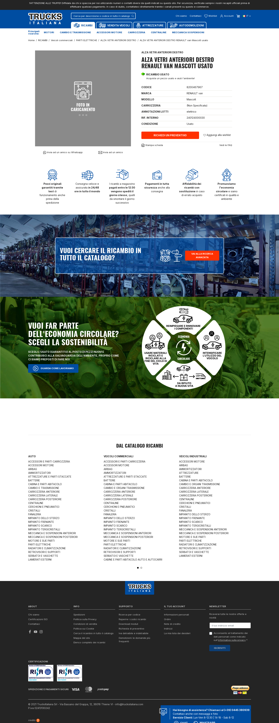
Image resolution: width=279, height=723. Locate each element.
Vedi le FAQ (225, 145)
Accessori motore (109, 32)
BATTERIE (34, 480)
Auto (32, 456)
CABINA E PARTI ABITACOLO (45, 484)
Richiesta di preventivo (131, 628)
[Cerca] (103, 16)
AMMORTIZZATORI (39, 472)
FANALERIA (34, 514)
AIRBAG (32, 469)
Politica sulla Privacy (84, 619)
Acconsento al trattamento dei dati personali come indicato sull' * (231, 636)
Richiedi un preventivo (170, 135)
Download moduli (128, 623)
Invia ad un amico (110, 152)
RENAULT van (195, 93)
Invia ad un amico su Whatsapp (63, 152)
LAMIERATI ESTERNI (40, 559)
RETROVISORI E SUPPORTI (44, 552)
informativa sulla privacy (232, 640)
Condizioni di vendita (85, 623)
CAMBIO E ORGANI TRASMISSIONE (124, 487)
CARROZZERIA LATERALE (43, 495)
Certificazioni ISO (38, 619)
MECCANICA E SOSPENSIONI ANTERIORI (52, 533)
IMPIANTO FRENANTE (41, 521)
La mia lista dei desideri (177, 633)
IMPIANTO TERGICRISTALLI (44, 529)
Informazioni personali (176, 614)
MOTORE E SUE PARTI (41, 540)
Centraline (158, 32)
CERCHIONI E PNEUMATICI (43, 506)
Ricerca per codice (129, 614)
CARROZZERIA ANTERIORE (44, 491)
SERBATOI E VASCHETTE (43, 555)
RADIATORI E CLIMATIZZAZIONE (47, 548)
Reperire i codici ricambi (132, 619)
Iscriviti (219, 648)
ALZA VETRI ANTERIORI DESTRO (162, 52)
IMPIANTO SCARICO (40, 525)
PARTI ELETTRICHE (39, 544)
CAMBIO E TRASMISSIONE (43, 487)
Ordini (167, 619)
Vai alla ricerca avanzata (202, 255)
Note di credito (172, 623)
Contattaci (195, 15)
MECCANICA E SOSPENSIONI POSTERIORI (53, 536)
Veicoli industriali (193, 456)
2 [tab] (141, 567)
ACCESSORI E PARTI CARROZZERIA (49, 461)
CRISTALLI (34, 510)
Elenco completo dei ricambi (89, 642)
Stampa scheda (152, 145)
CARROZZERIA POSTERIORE (45, 499)
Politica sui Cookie (83, 628)
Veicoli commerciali (118, 456)
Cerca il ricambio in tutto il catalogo (93, 633)
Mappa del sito (81, 637)
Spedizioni (79, 614)
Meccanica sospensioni (188, 32)
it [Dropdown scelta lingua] (247, 15)
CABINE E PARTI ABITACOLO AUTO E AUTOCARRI (133, 559)
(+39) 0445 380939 (237, 710)
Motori (49, 32)
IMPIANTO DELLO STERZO (43, 518)
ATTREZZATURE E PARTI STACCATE (49, 476)
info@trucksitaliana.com (129, 704)
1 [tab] (138, 567)
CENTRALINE (35, 503)
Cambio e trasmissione (75, 32)
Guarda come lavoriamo (53, 368)
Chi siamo (181, 15)
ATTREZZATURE (189, 472)
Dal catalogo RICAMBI (139, 446)
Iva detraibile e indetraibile (133, 633)
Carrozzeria (136, 32)
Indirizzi (168, 628)
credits (34, 720)
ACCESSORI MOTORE (41, 465)
